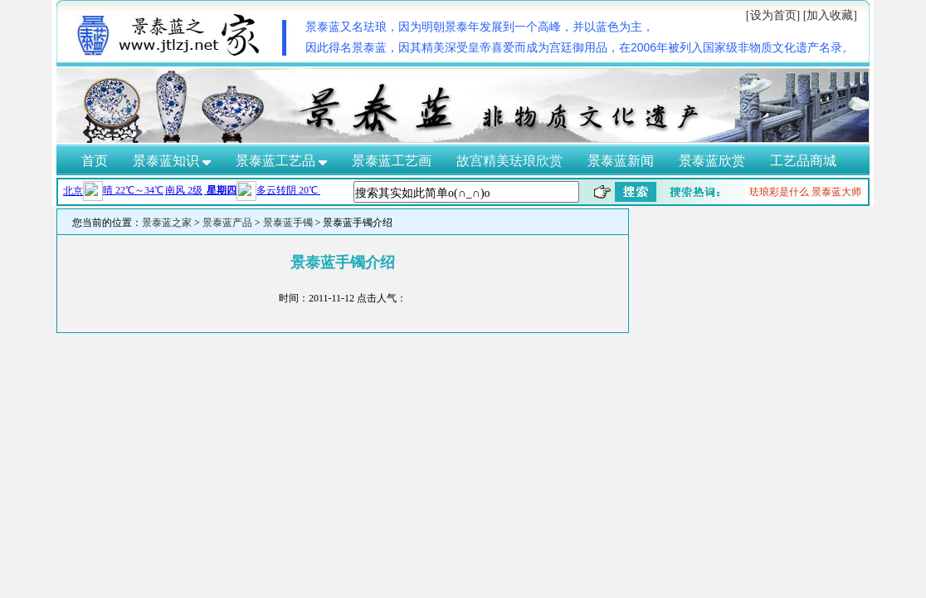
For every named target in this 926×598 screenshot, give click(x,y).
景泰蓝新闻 (620, 161)
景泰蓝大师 (836, 192)
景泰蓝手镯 (288, 222)
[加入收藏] (830, 15)
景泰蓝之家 (167, 222)
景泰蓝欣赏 (712, 161)
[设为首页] (773, 15)
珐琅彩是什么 (779, 192)
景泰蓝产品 (227, 222)
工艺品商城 (803, 161)
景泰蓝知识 (172, 161)
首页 (94, 161)
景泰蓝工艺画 (391, 161)
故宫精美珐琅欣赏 (509, 161)
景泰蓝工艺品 (281, 161)
